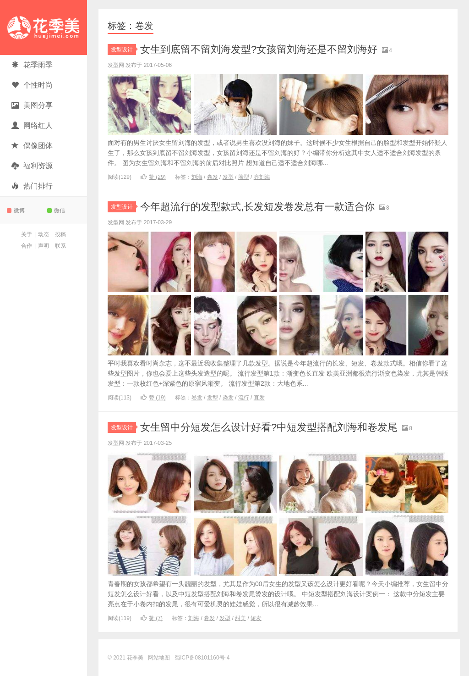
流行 (243, 397)
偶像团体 (32, 146)
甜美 (240, 618)
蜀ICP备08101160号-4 (202, 657)
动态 (43, 234)
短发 (256, 618)
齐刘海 (262, 177)
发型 (228, 177)
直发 (259, 397)
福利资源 (32, 166)
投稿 (60, 234)
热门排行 (32, 186)
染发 (228, 397)
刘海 (196, 177)
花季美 (43, 27)
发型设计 (123, 49)
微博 (16, 210)
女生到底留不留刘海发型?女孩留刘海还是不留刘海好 (258, 49)
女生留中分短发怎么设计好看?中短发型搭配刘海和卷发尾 (269, 427)
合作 (26, 246)
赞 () (153, 177)
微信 (56, 210)
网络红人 (32, 125)
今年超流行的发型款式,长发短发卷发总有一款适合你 (257, 206)
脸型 (243, 177)
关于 (26, 234)
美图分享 (32, 105)
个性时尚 (32, 85)
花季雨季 (32, 65)
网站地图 (159, 657)
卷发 (212, 177)
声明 (43, 246)
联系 (60, 246)
